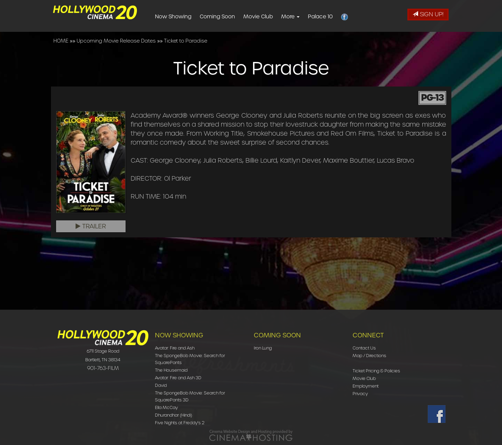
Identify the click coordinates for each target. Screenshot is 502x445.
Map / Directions (369, 355)
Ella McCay (166, 407)
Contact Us (364, 348)
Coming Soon (228, 16)
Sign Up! (428, 14)
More (301, 16)
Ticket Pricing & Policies (376, 371)
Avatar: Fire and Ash (174, 348)
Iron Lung (263, 348)
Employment (366, 386)
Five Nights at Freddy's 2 (180, 423)
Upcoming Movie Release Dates (116, 40)
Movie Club (269, 16)
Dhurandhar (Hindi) (173, 415)
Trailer (91, 226)
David (161, 385)
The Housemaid (171, 370)
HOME (60, 40)
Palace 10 (331, 16)
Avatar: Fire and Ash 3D (178, 378)
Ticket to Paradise (185, 40)
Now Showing (184, 16)
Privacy (360, 394)
